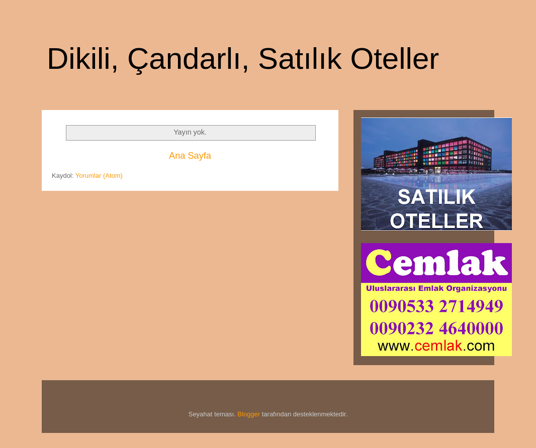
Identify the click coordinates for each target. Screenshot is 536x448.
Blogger (248, 414)
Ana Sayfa (190, 156)
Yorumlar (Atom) (99, 175)
